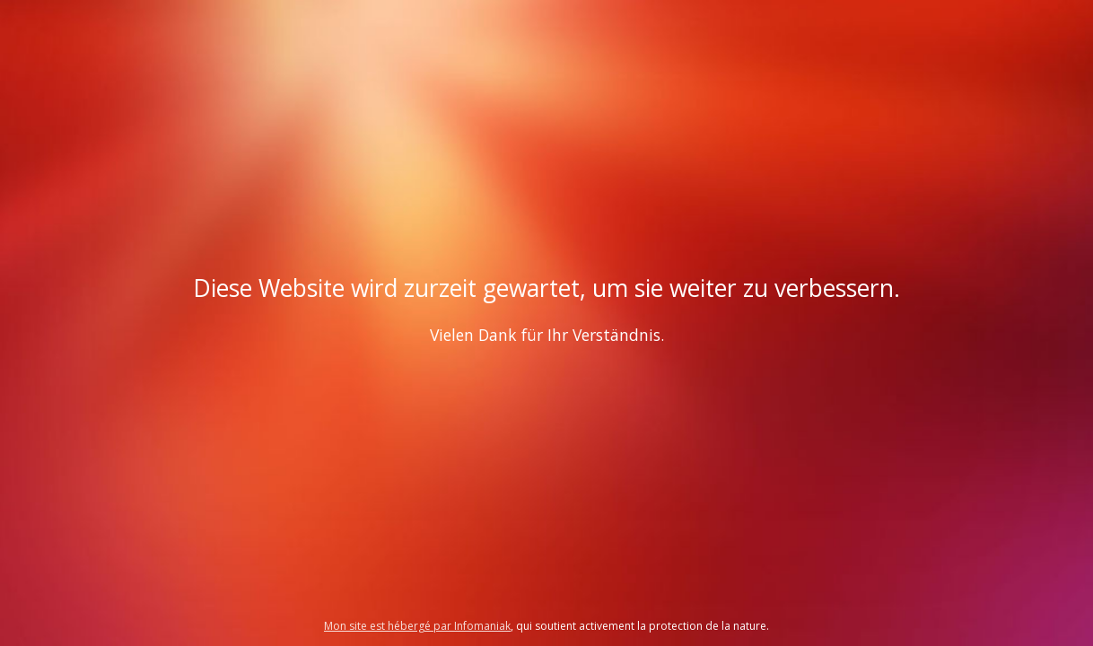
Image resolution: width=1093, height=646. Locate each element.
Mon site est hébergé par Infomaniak (417, 625)
